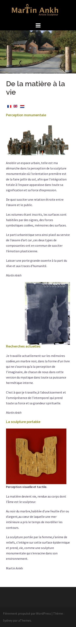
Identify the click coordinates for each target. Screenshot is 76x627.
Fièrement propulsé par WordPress (27, 613)
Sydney (7, 620)
